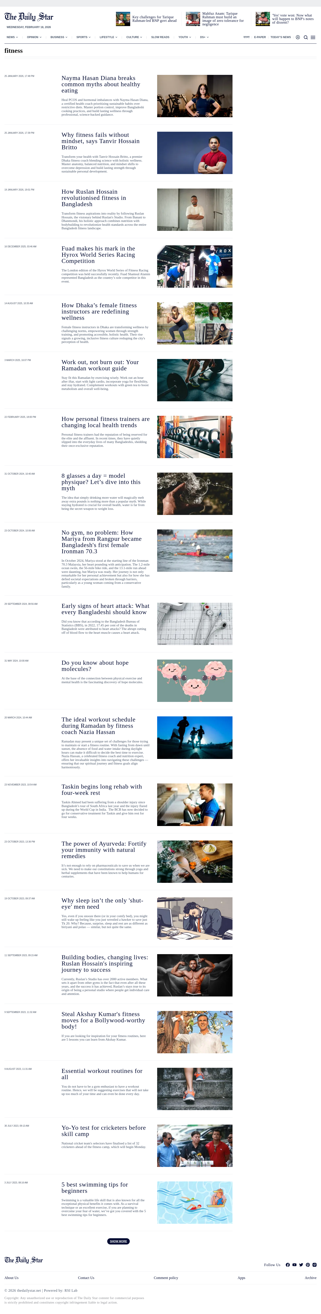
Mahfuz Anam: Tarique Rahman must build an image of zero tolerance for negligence (223, 19)
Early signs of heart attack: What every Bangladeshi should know (106, 608)
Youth (183, 37)
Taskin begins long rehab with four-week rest (102, 789)
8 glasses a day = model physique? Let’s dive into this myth (101, 482)
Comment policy (166, 1278)
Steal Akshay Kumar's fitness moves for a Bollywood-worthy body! (103, 1020)
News (11, 37)
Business (57, 37)
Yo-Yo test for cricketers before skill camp (104, 1130)
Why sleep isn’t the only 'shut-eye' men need (102, 903)
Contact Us (86, 1278)
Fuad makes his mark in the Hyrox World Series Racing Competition (98, 254)
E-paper (260, 37)
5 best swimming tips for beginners (95, 1187)
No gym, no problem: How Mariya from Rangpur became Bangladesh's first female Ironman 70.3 (102, 542)
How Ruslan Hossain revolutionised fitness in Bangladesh (94, 197)
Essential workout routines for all (102, 1073)
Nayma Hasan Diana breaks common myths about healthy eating (101, 84)
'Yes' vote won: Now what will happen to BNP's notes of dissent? (293, 18)
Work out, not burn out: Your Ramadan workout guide (100, 365)
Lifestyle (107, 37)
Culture (132, 37)
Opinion (32, 37)
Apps (241, 1278)
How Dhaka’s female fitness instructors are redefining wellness (99, 311)
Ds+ (203, 37)
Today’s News (281, 37)
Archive (311, 1278)
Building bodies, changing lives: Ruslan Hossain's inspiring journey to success (105, 963)
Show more (118, 1241)
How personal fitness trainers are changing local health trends (106, 421)
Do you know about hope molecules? (95, 665)
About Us (11, 1278)
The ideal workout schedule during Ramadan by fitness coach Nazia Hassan (99, 725)
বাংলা (246, 37)
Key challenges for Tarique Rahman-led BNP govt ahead (154, 19)
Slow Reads (160, 37)
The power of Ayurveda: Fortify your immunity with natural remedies (104, 849)
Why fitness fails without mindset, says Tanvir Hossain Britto (101, 141)
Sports (81, 37)
